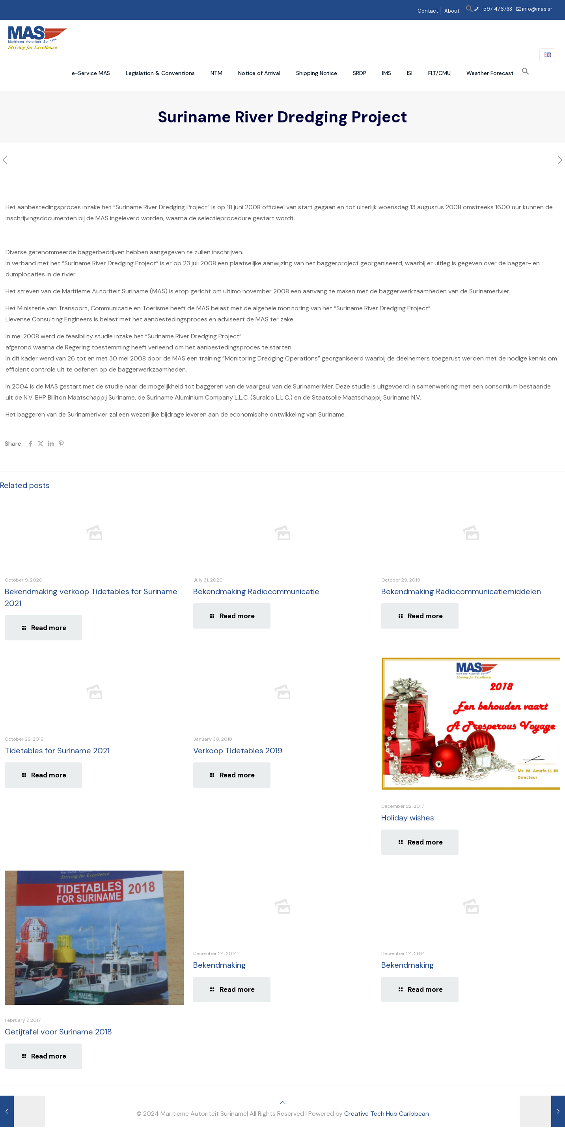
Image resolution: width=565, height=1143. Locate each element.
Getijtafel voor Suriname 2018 (58, 1032)
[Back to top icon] (283, 1102)
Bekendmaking (219, 965)
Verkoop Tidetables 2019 (237, 750)
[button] (470, 11)
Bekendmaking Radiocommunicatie (256, 591)
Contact (428, 11)
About (451, 11)
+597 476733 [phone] (495, 9)
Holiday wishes (407, 818)
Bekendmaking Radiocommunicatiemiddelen (461, 591)
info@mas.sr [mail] (537, 9)
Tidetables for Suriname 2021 (57, 750)
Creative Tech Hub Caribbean (386, 1113)
